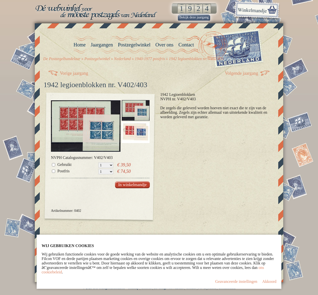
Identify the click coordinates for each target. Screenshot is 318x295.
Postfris (63, 171)
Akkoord (269, 281)
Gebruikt (64, 164)
